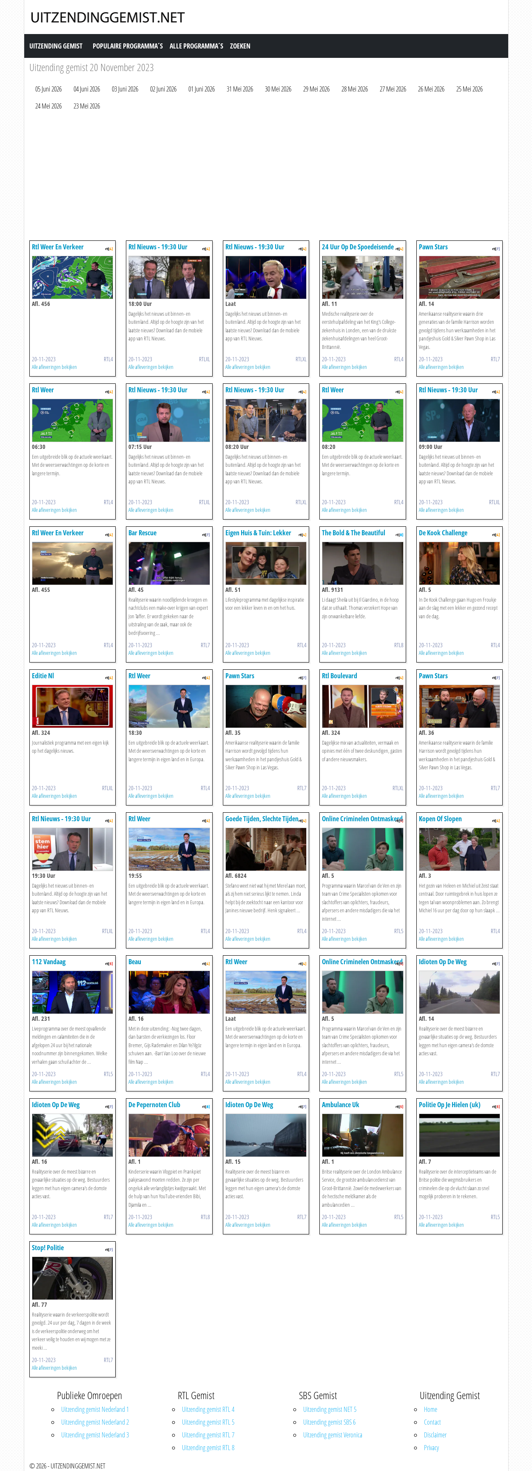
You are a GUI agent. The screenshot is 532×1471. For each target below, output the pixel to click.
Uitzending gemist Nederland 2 (95, 1422)
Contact (432, 1422)
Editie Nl (43, 675)
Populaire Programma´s (128, 46)
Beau (134, 961)
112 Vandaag (48, 961)
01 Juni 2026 (201, 89)
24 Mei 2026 (48, 106)
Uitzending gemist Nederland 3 (95, 1435)
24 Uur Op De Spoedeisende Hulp (358, 251)
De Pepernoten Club (154, 1104)
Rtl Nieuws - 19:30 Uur (158, 246)
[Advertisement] (266, 177)
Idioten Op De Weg (443, 961)
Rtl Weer (43, 389)
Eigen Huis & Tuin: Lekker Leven (258, 537)
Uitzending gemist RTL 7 (208, 1435)
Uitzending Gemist (56, 46)
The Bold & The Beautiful (353, 532)
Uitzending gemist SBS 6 (329, 1422)
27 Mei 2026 (393, 89)
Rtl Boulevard (339, 675)
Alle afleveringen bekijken (54, 367)
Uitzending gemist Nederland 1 (95, 1409)
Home (430, 1409)
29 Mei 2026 (316, 89)
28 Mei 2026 (354, 89)
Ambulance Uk (340, 1104)
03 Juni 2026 (125, 89)
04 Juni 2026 (87, 89)
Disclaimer (435, 1435)
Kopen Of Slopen (440, 818)
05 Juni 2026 (48, 89)
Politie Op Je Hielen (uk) (450, 1104)
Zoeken (240, 46)
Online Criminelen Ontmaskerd (362, 818)
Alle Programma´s (196, 46)
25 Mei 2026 (469, 89)
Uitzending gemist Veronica (332, 1435)
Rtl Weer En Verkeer (58, 246)
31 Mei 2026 (240, 89)
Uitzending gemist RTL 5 (208, 1422)
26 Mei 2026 (431, 89)
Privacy (431, 1447)
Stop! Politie (48, 1247)
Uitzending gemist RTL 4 (208, 1409)
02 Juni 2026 (163, 89)
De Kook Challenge (443, 532)
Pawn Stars (433, 246)
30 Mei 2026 (278, 89)
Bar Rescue (142, 532)
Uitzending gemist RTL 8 (208, 1447)
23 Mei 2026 (87, 106)
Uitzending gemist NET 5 (329, 1409)
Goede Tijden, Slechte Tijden (262, 818)
